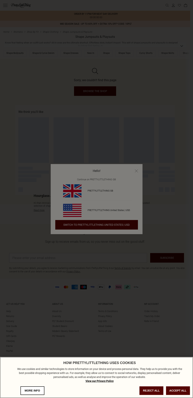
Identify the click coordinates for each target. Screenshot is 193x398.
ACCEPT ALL (177, 390)
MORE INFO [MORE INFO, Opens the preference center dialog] (32, 390)
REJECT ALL (151, 390)
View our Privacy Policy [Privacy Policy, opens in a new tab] (100, 381)
